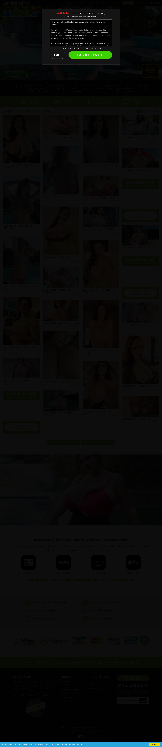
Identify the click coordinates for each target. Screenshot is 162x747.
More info (80, 744)
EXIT (57, 55)
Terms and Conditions (81, 48)
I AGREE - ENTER (90, 55)
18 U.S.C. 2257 (66, 48)
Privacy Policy (95, 48)
